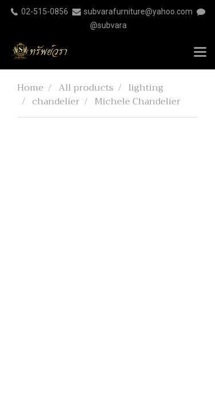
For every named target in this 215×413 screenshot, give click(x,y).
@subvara (108, 25)
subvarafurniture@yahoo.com (138, 11)
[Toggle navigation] (200, 52)
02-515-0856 (44, 11)
